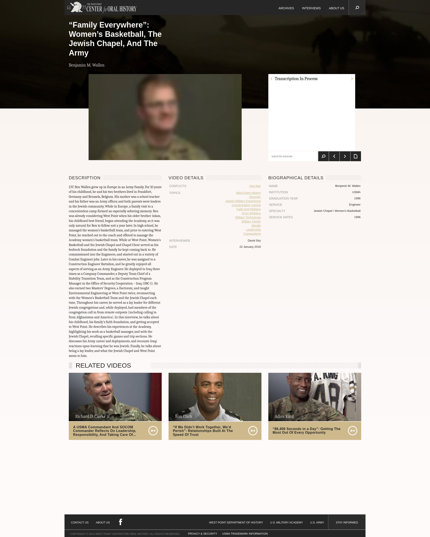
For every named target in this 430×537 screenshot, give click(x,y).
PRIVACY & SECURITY (202, 533)
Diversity (255, 197)
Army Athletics (251, 213)
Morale (256, 225)
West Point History (248, 193)
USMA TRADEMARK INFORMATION (245, 533)
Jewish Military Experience (243, 201)
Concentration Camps (246, 205)
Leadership (253, 229)
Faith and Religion (248, 209)
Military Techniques (248, 217)
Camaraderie (252, 233)
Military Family (251, 221)
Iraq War (255, 186)
